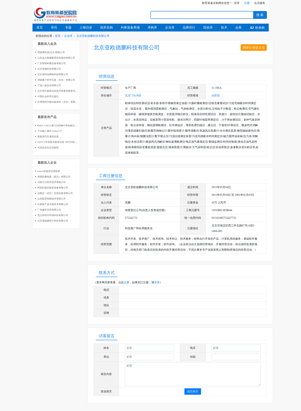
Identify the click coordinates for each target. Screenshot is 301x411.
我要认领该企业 (254, 47)
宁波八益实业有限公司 (49, 85)
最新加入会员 (47, 43)
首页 (39, 27)
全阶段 (216, 95)
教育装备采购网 (211, 3)
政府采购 (106, 27)
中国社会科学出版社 (48, 96)
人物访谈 (86, 27)
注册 (126, 282)
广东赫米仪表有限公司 (49, 209)
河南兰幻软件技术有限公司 (51, 182)
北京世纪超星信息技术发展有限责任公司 (58, 91)
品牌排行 (189, 27)
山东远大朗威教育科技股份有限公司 (56, 57)
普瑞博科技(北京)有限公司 (51, 52)
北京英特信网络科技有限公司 (52, 74)
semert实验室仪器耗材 (48, 171)
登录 (237, 3)
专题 (68, 27)
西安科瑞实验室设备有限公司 (52, 187)
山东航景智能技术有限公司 (51, 198)
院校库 (208, 27)
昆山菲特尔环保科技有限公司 (52, 215)
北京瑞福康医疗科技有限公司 (52, 220)
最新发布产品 (47, 117)
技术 (224, 27)
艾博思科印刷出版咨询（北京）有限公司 (58, 102)
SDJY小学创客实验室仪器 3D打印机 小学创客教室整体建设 (68, 142)
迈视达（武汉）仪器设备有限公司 (55, 193)
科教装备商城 (130, 27)
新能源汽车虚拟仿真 (48, 136)
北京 (128, 95)
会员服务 (259, 3)
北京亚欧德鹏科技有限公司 (92, 35)
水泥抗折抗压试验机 (48, 147)
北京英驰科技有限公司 (49, 68)
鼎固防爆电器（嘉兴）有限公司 (53, 176)
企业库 (170, 27)
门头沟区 (136, 95)
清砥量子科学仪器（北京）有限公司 (56, 80)
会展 (238, 27)
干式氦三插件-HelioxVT (49, 131)
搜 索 (259, 15)
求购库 (152, 27)
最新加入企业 (47, 162)
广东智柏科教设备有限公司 (51, 63)
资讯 (54, 27)
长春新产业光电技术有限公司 (52, 204)
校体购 (257, 27)
